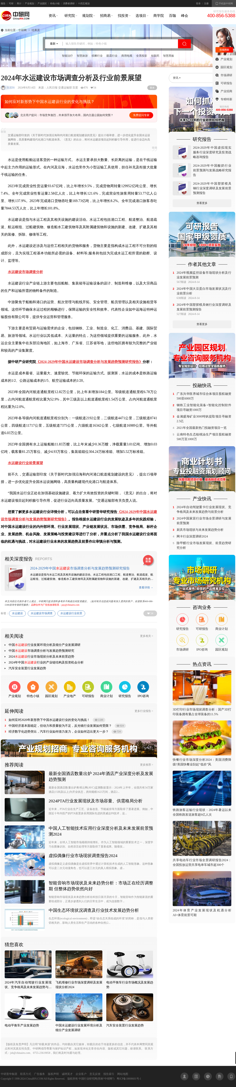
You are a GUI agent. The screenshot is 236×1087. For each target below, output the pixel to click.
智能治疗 (67, 55)
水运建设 (17, 613)
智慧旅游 (82, 55)
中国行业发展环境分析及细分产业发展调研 (44, 644)
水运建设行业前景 (71, 613)
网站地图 (122, 1074)
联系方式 (25, 1074)
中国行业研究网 (88, 1078)
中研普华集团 (9, 1074)
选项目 (141, 16)
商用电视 (126, 55)
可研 (11, 3)
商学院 (158, 16)
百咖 (172, 16)
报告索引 (108, 1074)
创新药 (155, 55)
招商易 (105, 16)
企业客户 (81, 1074)
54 (151, 613)
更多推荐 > (146, 764)
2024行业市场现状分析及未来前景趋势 (41, 656)
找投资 (123, 16)
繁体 (152, 87)
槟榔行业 (97, 55)
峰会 (184, 16)
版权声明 (53, 1074)
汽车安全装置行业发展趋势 (27, 668)
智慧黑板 (168, 55)
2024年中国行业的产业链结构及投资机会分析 (46, 662)
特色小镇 (55, 3)
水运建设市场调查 (42, 613)
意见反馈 (94, 1074)
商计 (19, 3)
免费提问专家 (141, 115)
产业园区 (42, 3)
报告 (3, 3)
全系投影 (141, 55)
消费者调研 (69, 3)
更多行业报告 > (144, 711)
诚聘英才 (67, 1074)
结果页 (36, 30)
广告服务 (39, 1074)
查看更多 (202, 203)
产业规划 (29, 3)
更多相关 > (146, 636)
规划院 (87, 16)
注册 (206, 3)
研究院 (69, 16)
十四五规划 (84, 3)
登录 (198, 3)
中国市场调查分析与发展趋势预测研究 (41, 650)
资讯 (52, 16)
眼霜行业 (111, 55)
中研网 (22, 30)
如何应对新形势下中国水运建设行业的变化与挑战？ (50, 101)
